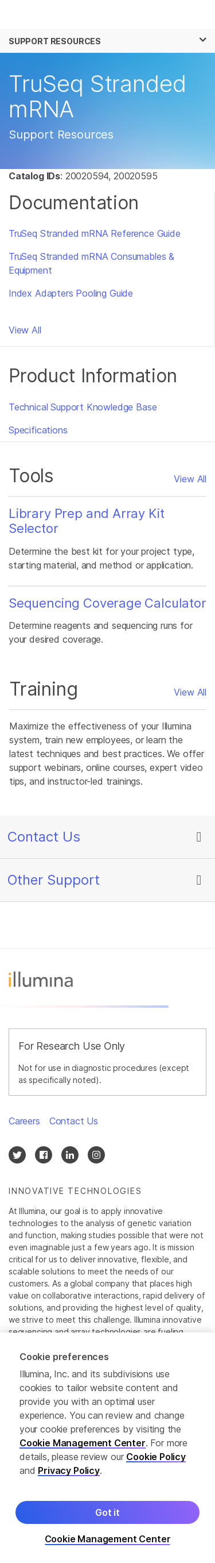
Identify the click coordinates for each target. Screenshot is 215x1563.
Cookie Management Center (82, 1448)
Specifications (38, 430)
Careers (24, 1121)
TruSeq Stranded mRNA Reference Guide (95, 233)
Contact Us (43, 836)
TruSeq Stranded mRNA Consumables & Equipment (91, 263)
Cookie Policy (156, 1462)
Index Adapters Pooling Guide (71, 293)
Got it (107, 1517)
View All (25, 330)
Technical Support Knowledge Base (83, 407)
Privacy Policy (69, 1475)
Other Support (53, 879)
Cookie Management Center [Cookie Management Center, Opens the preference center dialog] (108, 1544)
